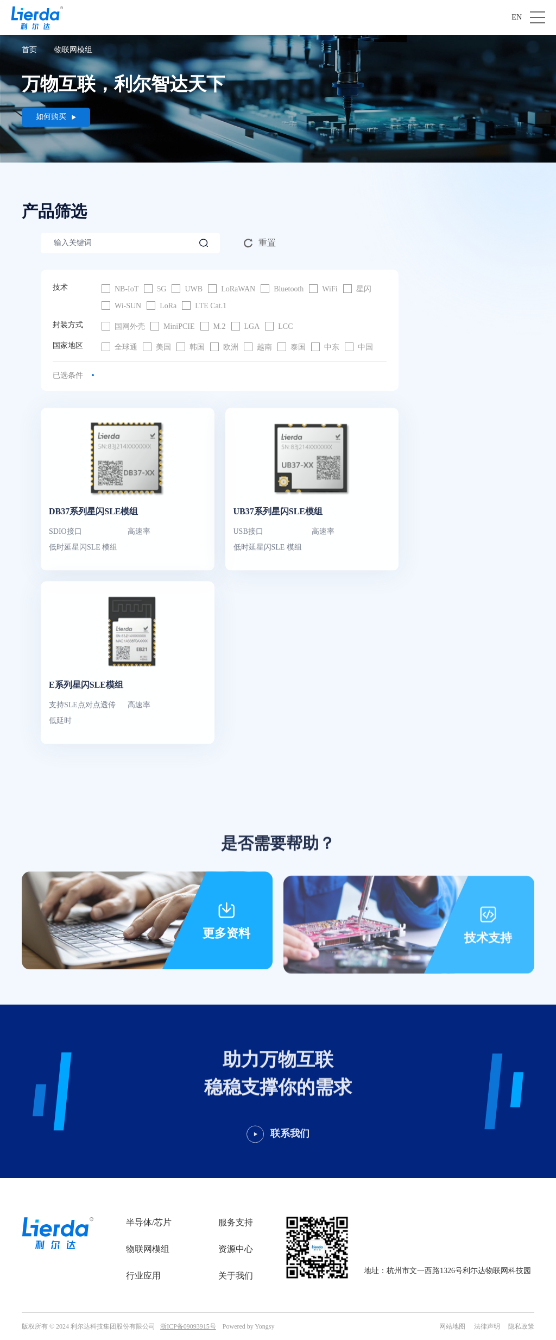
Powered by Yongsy (249, 1326)
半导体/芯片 (149, 1222)
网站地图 (452, 1326)
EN (516, 17)
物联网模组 (73, 50)
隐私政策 (521, 1326)
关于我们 (235, 1275)
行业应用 (143, 1275)
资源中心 (235, 1249)
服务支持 (235, 1222)
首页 (29, 50)
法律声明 (487, 1326)
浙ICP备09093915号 (188, 1326)
